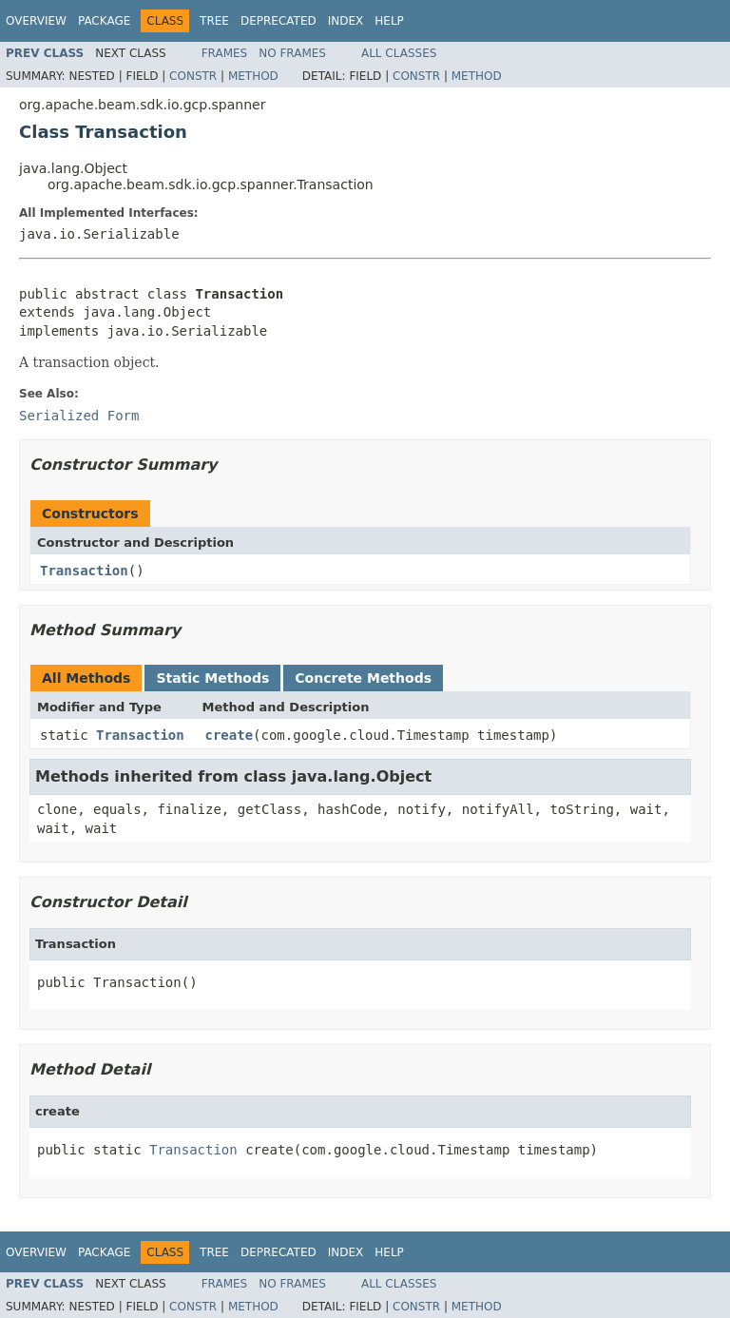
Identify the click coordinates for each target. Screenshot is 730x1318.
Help (389, 21)
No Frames (292, 53)
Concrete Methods (363, 678)
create (229, 735)
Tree (214, 21)
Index (346, 21)
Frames (225, 53)
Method (253, 76)
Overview (36, 21)
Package (104, 21)
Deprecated (278, 21)
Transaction (84, 570)
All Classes (398, 53)
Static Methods (212, 678)
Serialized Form (79, 415)
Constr (193, 76)
